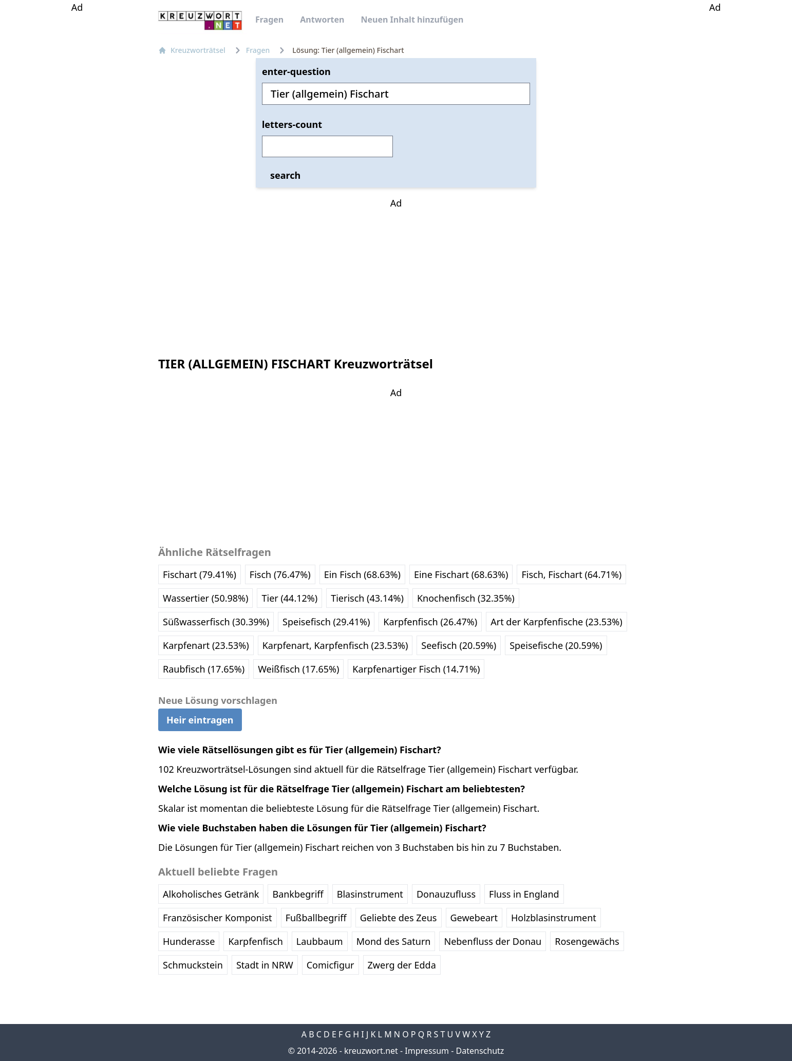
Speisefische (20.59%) (556, 645)
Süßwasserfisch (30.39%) (216, 622)
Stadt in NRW (264, 965)
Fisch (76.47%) (280, 574)
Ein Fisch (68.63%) (362, 574)
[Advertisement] (77, 168)
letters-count (292, 124)
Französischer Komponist (217, 917)
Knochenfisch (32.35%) (466, 598)
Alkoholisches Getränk (211, 894)
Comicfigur (330, 965)
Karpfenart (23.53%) (206, 645)
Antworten (322, 19)
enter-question (296, 71)
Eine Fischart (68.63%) (461, 574)
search (285, 175)
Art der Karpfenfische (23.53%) (556, 622)
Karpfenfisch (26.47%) (430, 622)
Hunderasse (189, 941)
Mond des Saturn (393, 941)
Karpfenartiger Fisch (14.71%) (416, 669)
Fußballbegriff (316, 917)
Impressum (427, 1050)
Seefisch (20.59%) (458, 645)
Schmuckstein (193, 965)
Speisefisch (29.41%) (326, 622)
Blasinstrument (370, 894)
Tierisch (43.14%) (367, 598)
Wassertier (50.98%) (205, 598)
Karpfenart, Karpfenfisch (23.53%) (335, 645)
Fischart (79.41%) (199, 574)
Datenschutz (480, 1050)
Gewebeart (474, 917)
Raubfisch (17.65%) (203, 669)
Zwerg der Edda (402, 965)
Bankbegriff (297, 894)
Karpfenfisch (255, 941)
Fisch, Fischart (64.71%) (571, 574)
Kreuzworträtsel (191, 50)
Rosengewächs (587, 941)
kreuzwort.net (371, 1050)
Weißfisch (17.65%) (298, 669)
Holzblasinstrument (553, 917)
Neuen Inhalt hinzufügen (412, 19)
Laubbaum (319, 941)
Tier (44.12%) (289, 598)
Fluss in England (524, 894)
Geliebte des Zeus (398, 917)
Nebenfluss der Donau (492, 941)
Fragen (269, 19)
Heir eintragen (200, 720)
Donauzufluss (446, 894)
